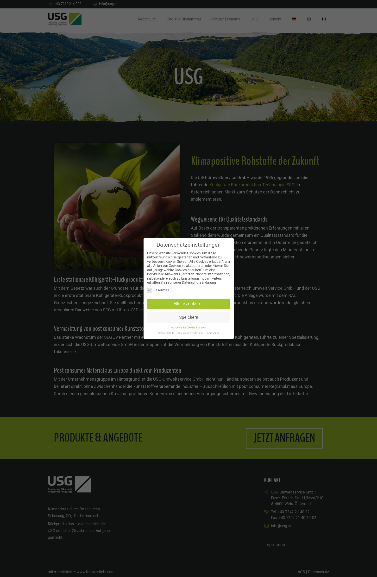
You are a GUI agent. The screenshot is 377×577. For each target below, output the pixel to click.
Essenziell (158, 290)
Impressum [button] (212, 333)
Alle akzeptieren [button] (189, 303)
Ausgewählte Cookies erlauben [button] (188, 327)
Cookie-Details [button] (166, 333)
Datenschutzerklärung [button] (190, 333)
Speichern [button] (188, 317)
